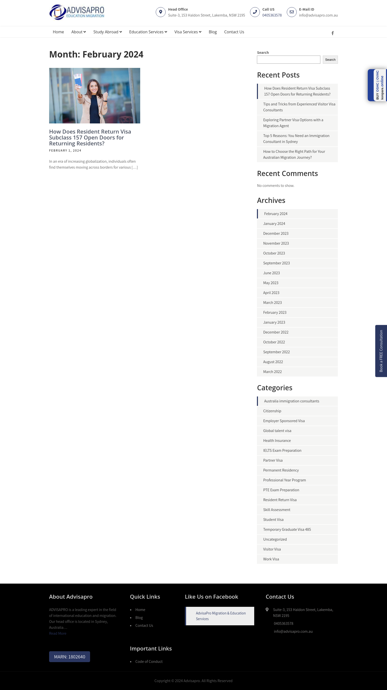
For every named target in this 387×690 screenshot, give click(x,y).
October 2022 (274, 342)
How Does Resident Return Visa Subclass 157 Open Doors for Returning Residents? (90, 137)
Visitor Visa (272, 549)
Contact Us (234, 32)
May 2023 (270, 282)
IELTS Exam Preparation (282, 450)
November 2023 (276, 243)
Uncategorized (275, 539)
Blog (213, 32)
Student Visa (273, 519)
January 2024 (274, 223)
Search (263, 52)
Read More (57, 633)
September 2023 (276, 263)
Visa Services (187, 32)
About (78, 32)
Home (58, 32)
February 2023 (274, 312)
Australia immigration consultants (291, 401)
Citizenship (272, 411)
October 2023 (274, 253)
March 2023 (272, 302)
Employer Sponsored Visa (284, 420)
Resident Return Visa (280, 499)
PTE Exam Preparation (281, 490)
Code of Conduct (149, 661)
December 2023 (276, 233)
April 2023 (271, 292)
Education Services (148, 32)
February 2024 (275, 213)
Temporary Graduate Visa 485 (287, 529)
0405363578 (272, 15)
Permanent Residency (281, 470)
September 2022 (276, 352)
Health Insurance (277, 440)
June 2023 (271, 273)
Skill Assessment (276, 509)
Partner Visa (273, 460)
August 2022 (273, 361)
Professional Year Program (284, 480)
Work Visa (271, 559)
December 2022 (276, 332)
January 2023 (274, 322)
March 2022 (272, 371)
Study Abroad (107, 32)
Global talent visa (277, 430)
